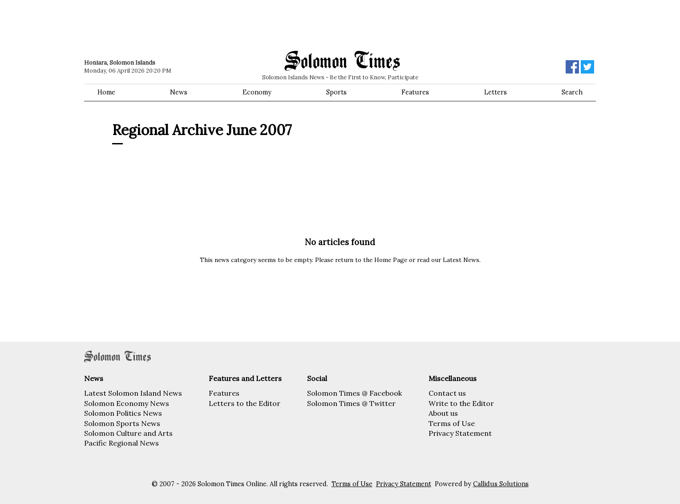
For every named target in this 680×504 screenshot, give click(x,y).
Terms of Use (452, 423)
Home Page (390, 260)
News (178, 92)
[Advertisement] (211, 24)
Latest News (461, 260)
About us (443, 413)
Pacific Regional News (121, 442)
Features (415, 92)
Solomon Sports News (122, 423)
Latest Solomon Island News (133, 393)
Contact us (447, 393)
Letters (495, 92)
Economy (257, 92)
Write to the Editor (461, 403)
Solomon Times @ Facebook (354, 393)
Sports (336, 92)
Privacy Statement (460, 433)
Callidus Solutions (501, 484)
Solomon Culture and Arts (128, 433)
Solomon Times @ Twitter (351, 403)
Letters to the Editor (244, 403)
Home (106, 92)
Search (572, 92)
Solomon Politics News (123, 413)
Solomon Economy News (126, 403)
